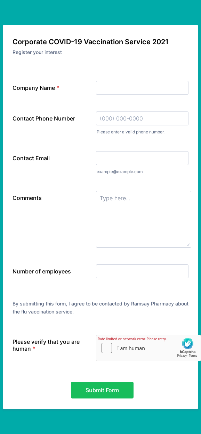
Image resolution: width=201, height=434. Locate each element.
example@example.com (120, 171)
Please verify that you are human (46, 345)
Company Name (36, 87)
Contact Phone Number (44, 118)
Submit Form (102, 390)
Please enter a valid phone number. (130, 131)
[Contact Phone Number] (142, 118)
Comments (27, 197)
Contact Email (31, 158)
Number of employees (42, 271)
